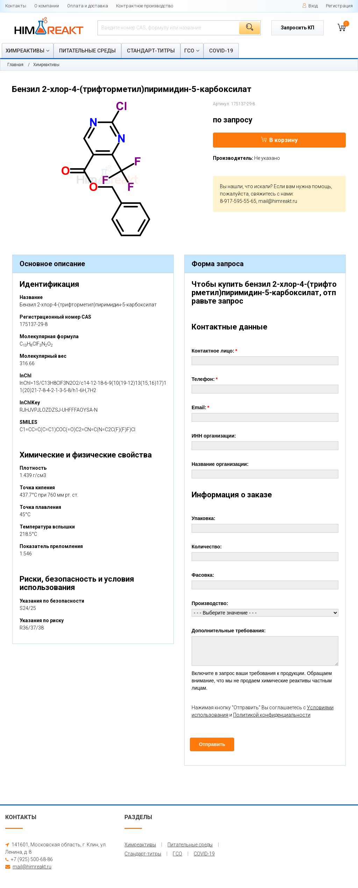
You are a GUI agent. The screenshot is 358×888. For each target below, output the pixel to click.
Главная (15, 64)
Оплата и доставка (87, 5)
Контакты (15, 5)
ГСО (189, 51)
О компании (46, 5)
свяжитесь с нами (272, 194)
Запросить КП (297, 27)
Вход (310, 5)
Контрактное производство (144, 5)
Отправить (212, 744)
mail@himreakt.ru (277, 201)
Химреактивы (25, 51)
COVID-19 (221, 51)
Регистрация (339, 5)
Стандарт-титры (151, 51)
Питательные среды (87, 51)
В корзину (279, 139)
